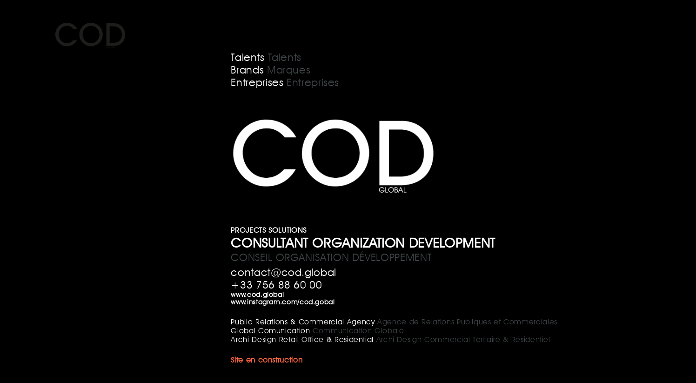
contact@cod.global (283, 272)
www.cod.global (257, 294)
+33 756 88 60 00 (276, 284)
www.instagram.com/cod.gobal (283, 302)
